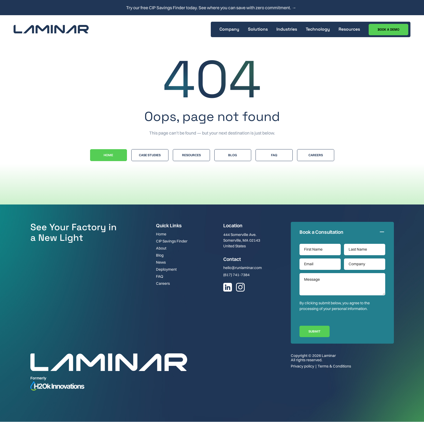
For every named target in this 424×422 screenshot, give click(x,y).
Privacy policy (302, 366)
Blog (232, 155)
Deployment (166, 269)
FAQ (159, 276)
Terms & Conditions (334, 366)
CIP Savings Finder (171, 241)
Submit (314, 331)
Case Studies (150, 155)
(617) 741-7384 (236, 275)
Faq (274, 155)
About (161, 248)
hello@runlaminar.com (242, 268)
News (161, 262)
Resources (191, 155)
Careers (315, 155)
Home (108, 155)
